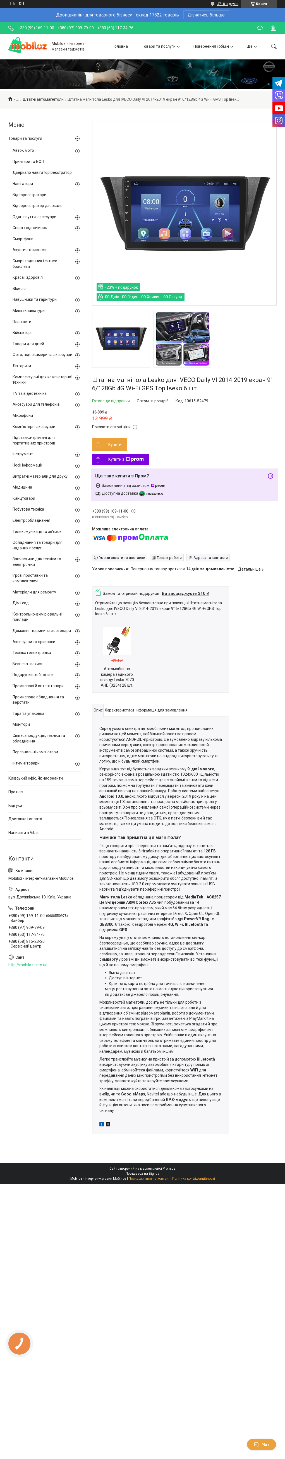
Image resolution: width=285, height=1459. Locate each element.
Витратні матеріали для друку (40, 476)
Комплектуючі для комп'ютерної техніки (42, 380)
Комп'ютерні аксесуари (34, 426)
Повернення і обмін (211, 46)
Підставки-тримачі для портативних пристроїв (34, 440)
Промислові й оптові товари (38, 686)
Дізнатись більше (206, 15)
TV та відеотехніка (30, 393)
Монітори (21, 724)
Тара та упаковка (28, 713)
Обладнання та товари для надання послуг (38, 545)
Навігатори (23, 183)
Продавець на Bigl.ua (142, 1174)
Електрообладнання (31, 520)
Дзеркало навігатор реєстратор (42, 172)
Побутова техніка (28, 509)
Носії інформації (27, 465)
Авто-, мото (23, 150)
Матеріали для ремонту (34, 592)
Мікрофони (23, 415)
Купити (114, 444)
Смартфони (23, 239)
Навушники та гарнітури (35, 299)
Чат (261, 1444)
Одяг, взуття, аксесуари (34, 217)
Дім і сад (21, 603)
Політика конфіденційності (193, 1179)
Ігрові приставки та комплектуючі (30, 578)
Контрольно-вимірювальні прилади (37, 617)
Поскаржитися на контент (149, 1179)
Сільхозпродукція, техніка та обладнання (39, 738)
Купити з (126, 459)
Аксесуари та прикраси (34, 642)
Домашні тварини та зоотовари (42, 630)
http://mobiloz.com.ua (27, 965)
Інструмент (23, 454)
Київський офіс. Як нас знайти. (36, 778)
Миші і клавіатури (29, 310)
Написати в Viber (23, 832)
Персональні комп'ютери (35, 752)
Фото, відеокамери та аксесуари (42, 354)
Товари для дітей (28, 344)
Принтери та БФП (28, 161)
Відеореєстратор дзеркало (38, 205)
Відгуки (15, 805)
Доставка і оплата (25, 819)
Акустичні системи (30, 249)
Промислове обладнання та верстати (38, 700)
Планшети (22, 321)
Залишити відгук (260, 28)
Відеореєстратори (29, 195)
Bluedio (19, 288)
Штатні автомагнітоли (43, 99)
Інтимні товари (26, 763)
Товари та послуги (159, 46)
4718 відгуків (227, 4)
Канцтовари (24, 498)
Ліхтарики (22, 366)
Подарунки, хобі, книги (33, 674)
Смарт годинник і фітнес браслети (35, 264)
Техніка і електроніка (32, 652)
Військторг (22, 332)
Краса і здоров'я (28, 277)
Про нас (15, 792)
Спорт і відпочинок (30, 227)
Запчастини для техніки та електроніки (37, 562)
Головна (120, 46)
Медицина (22, 487)
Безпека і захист (28, 664)
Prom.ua (169, 1168)
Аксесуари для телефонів (36, 404)
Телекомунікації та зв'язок (37, 531)
